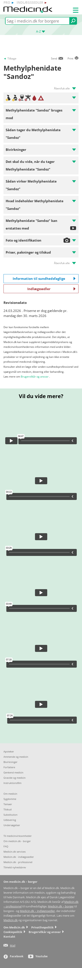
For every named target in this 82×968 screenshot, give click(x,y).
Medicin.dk (10, 920)
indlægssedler (30, 2)
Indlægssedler (51, 289)
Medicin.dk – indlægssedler (37, 911)
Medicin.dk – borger (61, 906)
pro (6, 2)
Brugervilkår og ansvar (35, 376)
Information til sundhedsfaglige (44, 278)
